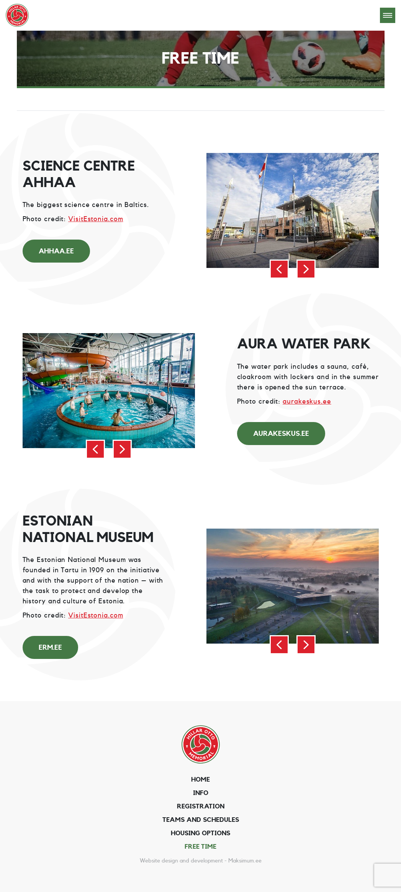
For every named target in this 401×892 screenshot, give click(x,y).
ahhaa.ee (56, 251)
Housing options (200, 833)
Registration (200, 806)
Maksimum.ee (245, 861)
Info (200, 793)
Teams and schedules (200, 819)
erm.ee (50, 647)
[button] (279, 269)
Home (200, 779)
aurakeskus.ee (307, 401)
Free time (200, 846)
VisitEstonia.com (95, 218)
